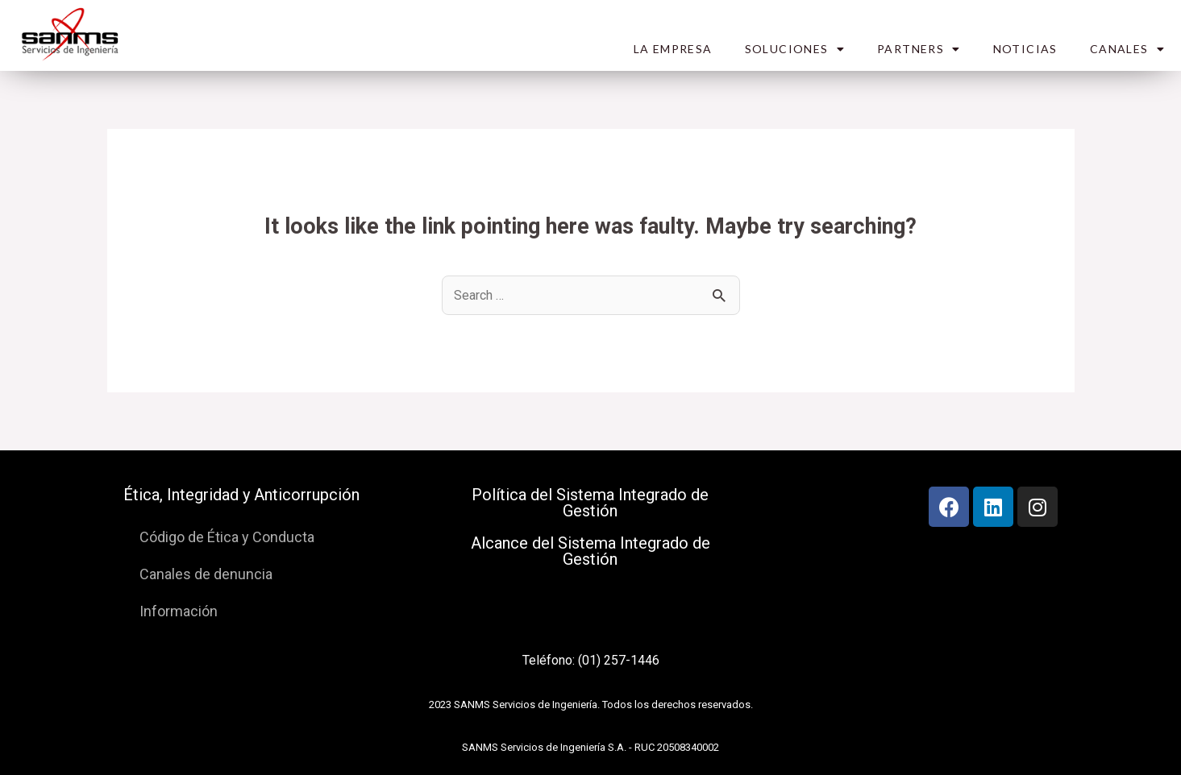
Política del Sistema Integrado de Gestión (590, 502)
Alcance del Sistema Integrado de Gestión (590, 551)
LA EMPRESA (673, 49)
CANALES (1127, 49)
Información (178, 611)
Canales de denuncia (205, 574)
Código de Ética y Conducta (226, 536)
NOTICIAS (1025, 49)
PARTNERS (919, 49)
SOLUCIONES (795, 49)
